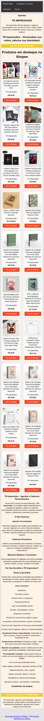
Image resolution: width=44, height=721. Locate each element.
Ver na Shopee (11, 100)
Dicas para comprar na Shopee (16, 716)
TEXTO (17, 9)
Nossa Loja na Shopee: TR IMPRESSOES (22, 695)
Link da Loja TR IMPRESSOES (22, 46)
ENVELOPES (8, 4)
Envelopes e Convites (25, 4)
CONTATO (7, 9)
